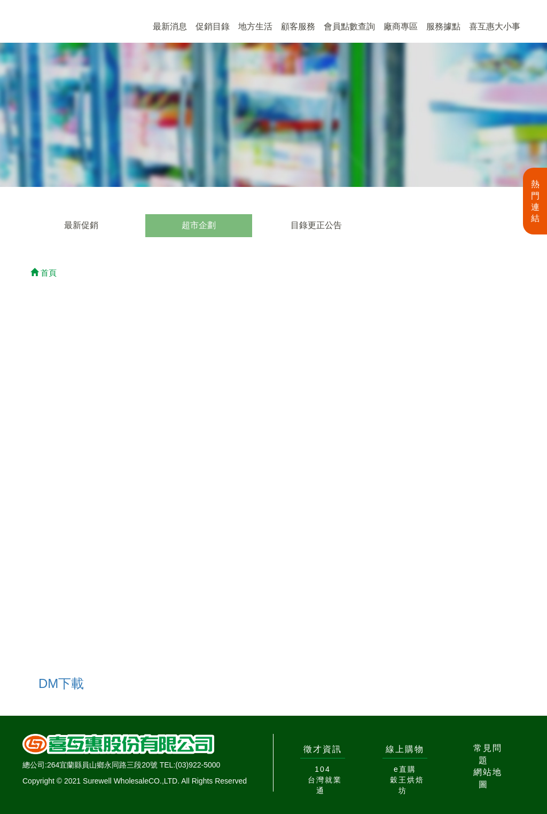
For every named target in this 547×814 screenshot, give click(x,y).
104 (322, 769)
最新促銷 (81, 225)
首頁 (43, 272)
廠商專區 (401, 26)
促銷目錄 (213, 26)
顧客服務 (298, 26)
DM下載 (61, 683)
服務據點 (443, 26)
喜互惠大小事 (494, 26)
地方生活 (255, 26)
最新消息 (170, 26)
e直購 (405, 769)
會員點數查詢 (349, 26)
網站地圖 (487, 778)
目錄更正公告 (316, 225)
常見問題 (487, 754)
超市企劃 (199, 225)
